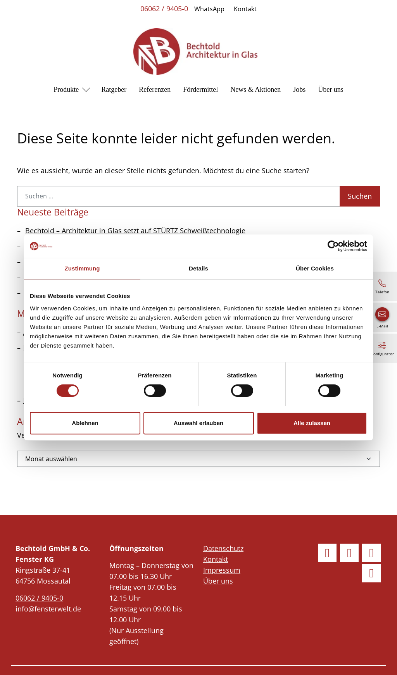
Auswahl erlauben (198, 423)
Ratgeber (113, 89)
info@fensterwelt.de (48, 608)
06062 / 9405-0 (164, 8)
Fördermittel (200, 89)
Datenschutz (223, 548)
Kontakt (245, 9)
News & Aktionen (255, 89)
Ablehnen (85, 423)
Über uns (330, 89)
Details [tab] (198, 268)
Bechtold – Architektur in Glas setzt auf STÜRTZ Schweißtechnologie (135, 230)
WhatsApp (209, 9)
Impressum (221, 570)
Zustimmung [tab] (82, 268)
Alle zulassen (311, 423)
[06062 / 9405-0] (382, 286)
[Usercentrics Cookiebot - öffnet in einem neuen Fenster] (333, 246)
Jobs (299, 89)
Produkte (66, 89)
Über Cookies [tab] (315, 268)
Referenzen (155, 89)
